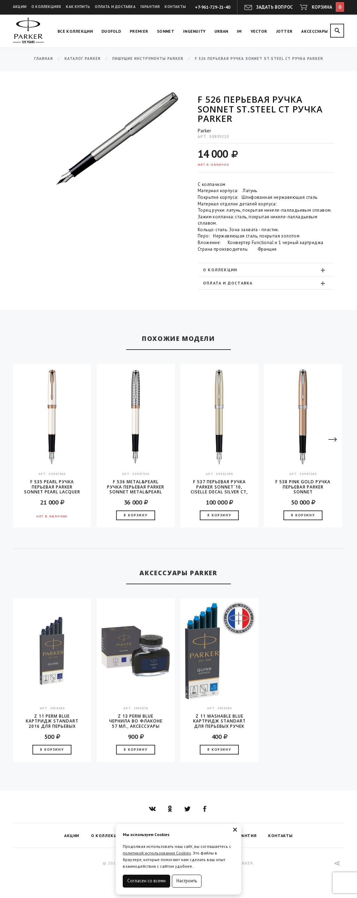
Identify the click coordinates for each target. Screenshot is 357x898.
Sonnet (165, 31)
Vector (259, 31)
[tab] (266, 269)
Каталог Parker (82, 58)
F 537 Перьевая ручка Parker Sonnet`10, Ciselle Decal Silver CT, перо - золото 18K (219, 486)
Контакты (175, 6)
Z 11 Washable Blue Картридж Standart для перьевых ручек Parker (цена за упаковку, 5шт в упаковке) (219, 721)
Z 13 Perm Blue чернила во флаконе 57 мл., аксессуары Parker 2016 (135, 721)
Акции (19, 6)
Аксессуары (314, 31)
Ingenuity (194, 31)
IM (239, 31)
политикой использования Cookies (157, 853)
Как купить (78, 6)
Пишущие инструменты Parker (147, 58)
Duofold (111, 31)
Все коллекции (75, 31)
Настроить (186, 881)
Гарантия (150, 6)
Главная (43, 58)
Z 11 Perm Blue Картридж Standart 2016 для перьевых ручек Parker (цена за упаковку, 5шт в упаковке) (52, 721)
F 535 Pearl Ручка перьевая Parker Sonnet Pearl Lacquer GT (52, 486)
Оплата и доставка (115, 6)
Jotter (284, 31)
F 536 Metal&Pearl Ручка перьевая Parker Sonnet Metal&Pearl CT (135, 486)
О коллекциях (46, 6)
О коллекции (265, 270)
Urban (221, 31)
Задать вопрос (274, 7)
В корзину (135, 515)
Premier (139, 31)
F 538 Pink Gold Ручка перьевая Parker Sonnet (303, 486)
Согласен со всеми (146, 881)
